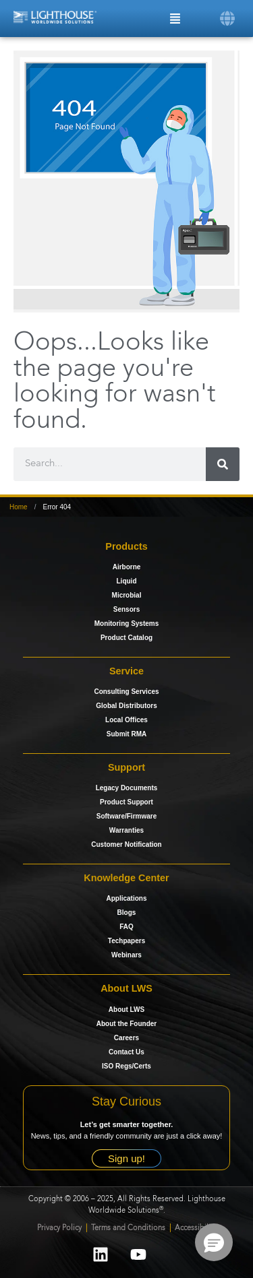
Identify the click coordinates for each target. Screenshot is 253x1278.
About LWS (126, 1009)
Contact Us (126, 1052)
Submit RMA (126, 734)
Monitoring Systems (126, 623)
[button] (228, 17)
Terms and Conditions (129, 1228)
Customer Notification (126, 844)
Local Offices (126, 720)
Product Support (126, 802)
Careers (126, 1038)
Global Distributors (126, 705)
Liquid (127, 581)
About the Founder (126, 1023)
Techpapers (126, 941)
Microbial (127, 595)
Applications (126, 898)
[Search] (223, 464)
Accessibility (196, 1228)
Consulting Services (126, 691)
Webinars (126, 955)
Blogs (126, 912)
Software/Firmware (126, 816)
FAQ (126, 926)
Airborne (127, 567)
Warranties (126, 830)
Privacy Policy (59, 1228)
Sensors (126, 609)
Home (18, 507)
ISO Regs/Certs (126, 1066)
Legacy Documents (127, 788)
